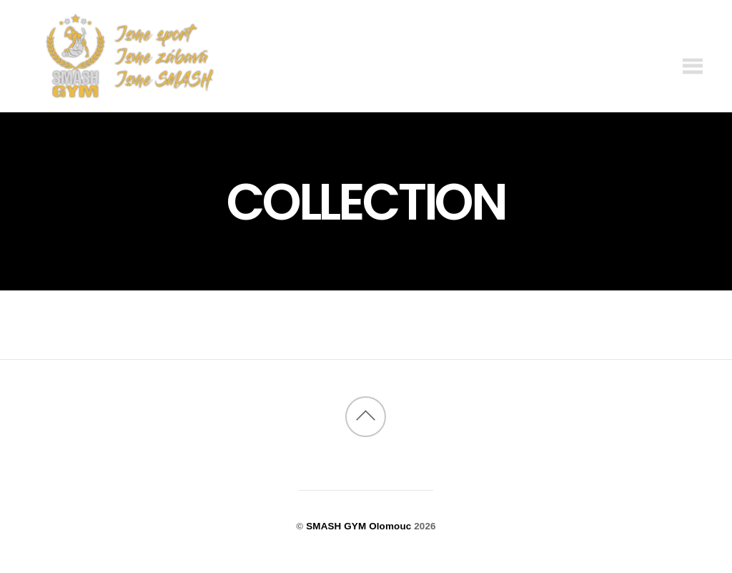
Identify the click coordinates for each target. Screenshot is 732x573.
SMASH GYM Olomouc (358, 526)
